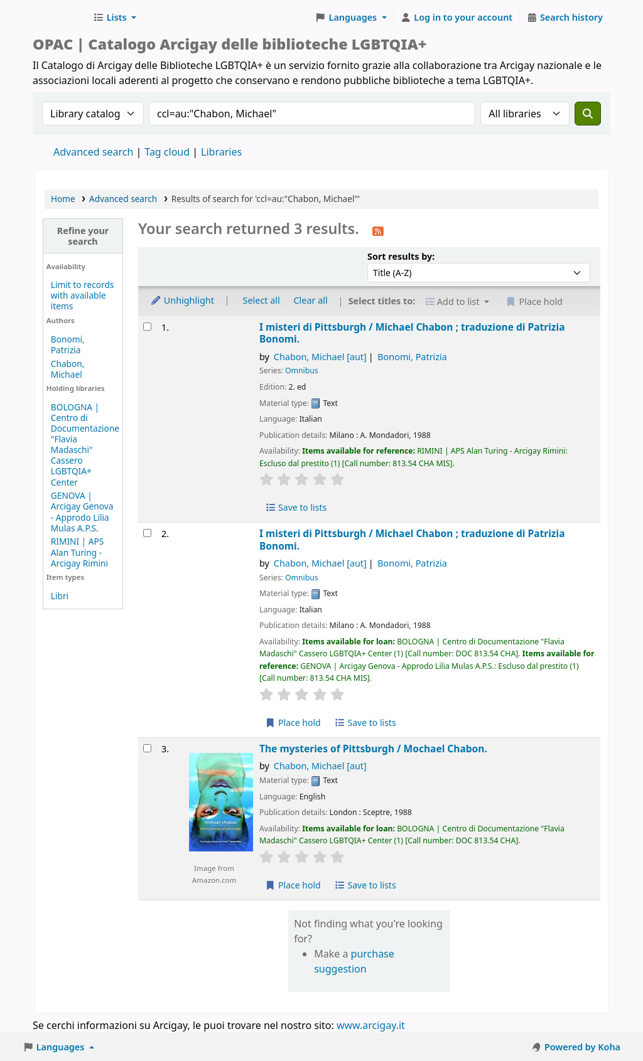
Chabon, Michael (68, 369)
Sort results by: (401, 256)
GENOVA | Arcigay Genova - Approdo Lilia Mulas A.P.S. (82, 511)
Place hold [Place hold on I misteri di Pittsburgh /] (293, 722)
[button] (114, 17)
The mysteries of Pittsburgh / (373, 749)
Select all (261, 300)
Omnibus (301, 370)
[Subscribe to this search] (378, 230)
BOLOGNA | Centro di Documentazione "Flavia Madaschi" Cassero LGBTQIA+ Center (85, 444)
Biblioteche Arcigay (60, 17)
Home (63, 199)
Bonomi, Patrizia (68, 344)
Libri (59, 596)
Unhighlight (182, 300)
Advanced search (93, 152)
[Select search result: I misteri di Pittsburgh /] (147, 327)
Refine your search (83, 236)
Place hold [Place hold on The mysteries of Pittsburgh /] (293, 885)
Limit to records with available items (82, 295)
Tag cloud (167, 152)
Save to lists (296, 507)
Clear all (311, 300)
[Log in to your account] (457, 17)
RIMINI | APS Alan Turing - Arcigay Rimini (79, 551)
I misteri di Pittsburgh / (412, 333)
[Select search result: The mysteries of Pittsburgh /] (147, 748)
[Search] (588, 113)
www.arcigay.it (371, 1025)
